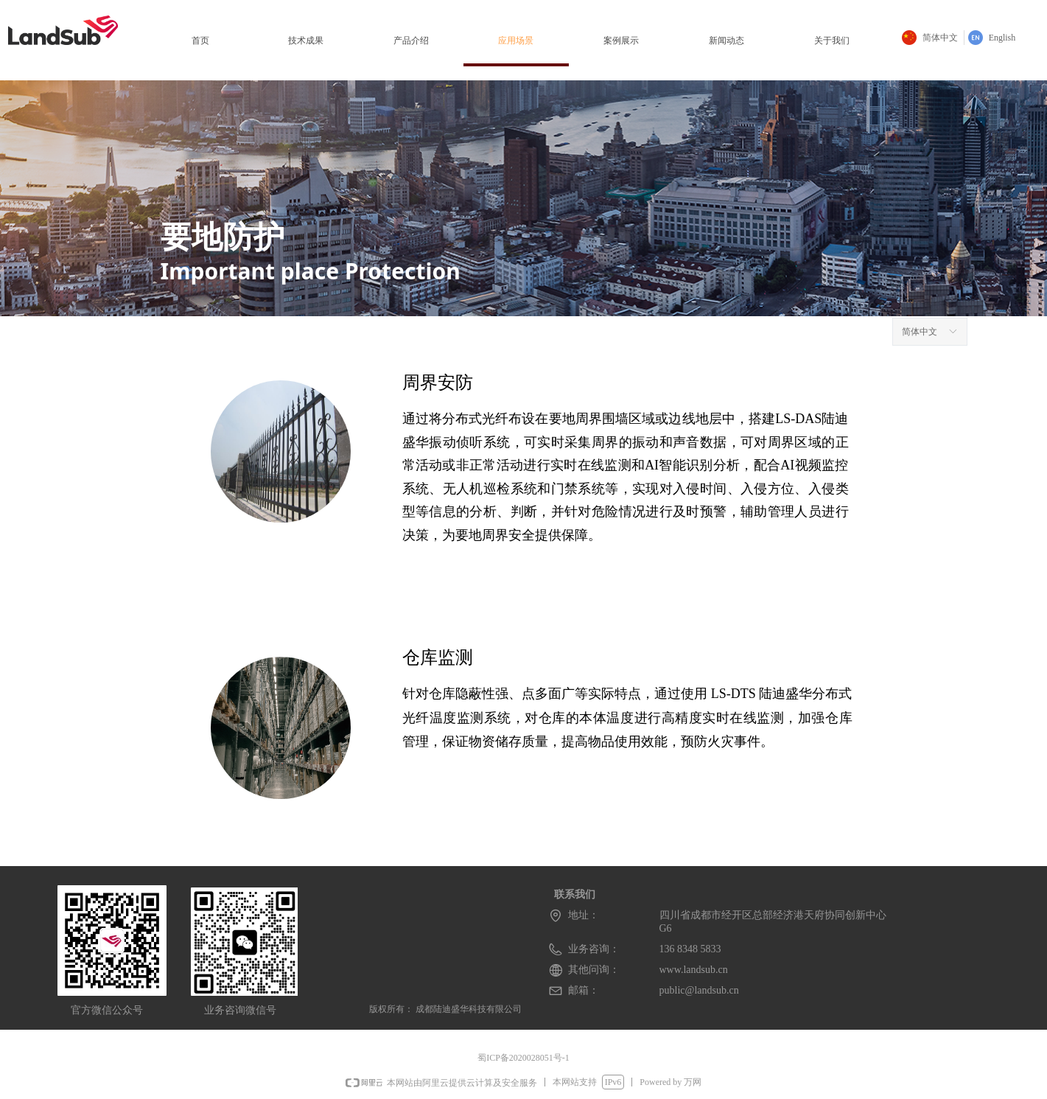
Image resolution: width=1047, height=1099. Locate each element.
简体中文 (919, 332)
